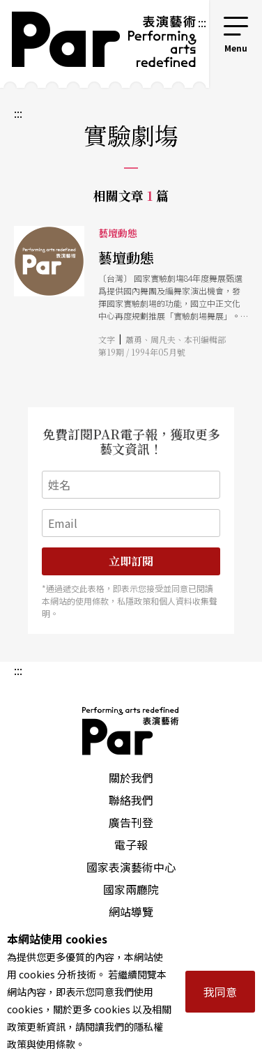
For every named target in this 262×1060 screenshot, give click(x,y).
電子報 (131, 844)
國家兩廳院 (131, 889)
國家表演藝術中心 (131, 866)
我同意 (220, 991)
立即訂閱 (131, 561)
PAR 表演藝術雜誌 (131, 730)
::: (202, 22)
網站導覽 (131, 911)
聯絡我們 (131, 800)
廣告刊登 (131, 822)
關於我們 (131, 777)
